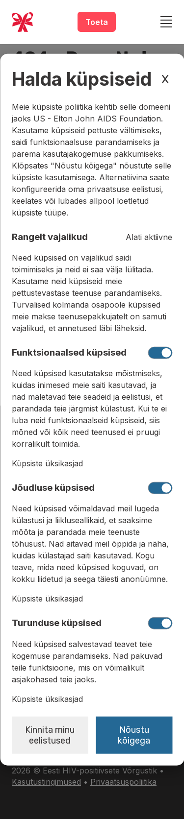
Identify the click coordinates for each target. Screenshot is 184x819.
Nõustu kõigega (134, 735)
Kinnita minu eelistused (50, 735)
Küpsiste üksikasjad (47, 463)
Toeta (96, 22)
